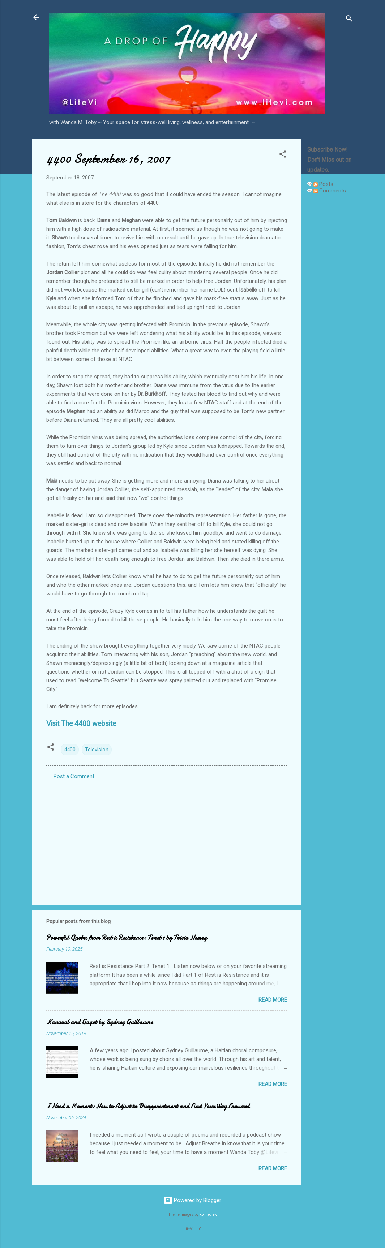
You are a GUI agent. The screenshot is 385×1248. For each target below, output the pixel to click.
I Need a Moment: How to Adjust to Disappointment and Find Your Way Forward (147, 1106)
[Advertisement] (330, 308)
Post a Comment (74, 776)
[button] (282, 155)
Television (96, 749)
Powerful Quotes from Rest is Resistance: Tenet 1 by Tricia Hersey (126, 937)
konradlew (208, 1214)
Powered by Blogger (192, 1200)
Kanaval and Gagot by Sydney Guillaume (99, 1022)
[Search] (349, 20)
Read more (272, 1000)
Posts (323, 184)
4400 (70, 749)
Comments (329, 190)
